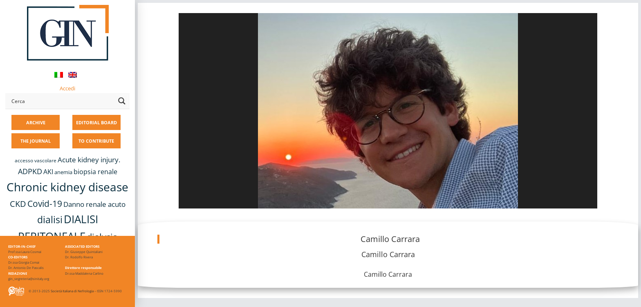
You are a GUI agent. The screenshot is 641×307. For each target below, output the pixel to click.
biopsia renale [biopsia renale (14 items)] (95, 171)
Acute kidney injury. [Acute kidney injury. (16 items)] (89, 159)
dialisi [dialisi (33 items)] (50, 219)
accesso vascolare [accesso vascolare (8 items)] (35, 160)
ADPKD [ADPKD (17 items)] (30, 171)
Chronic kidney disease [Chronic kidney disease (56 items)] (67, 187)
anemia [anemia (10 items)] (63, 172)
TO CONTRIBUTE (96, 141)
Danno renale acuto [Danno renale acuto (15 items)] (94, 204)
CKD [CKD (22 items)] (18, 203)
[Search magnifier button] (122, 101)
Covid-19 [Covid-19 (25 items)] (44, 203)
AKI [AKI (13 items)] (48, 171)
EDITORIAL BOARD (96, 122)
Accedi (67, 88)
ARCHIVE (35, 122)
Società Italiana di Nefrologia (72, 291)
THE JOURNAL (35, 141)
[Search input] (61, 101)
